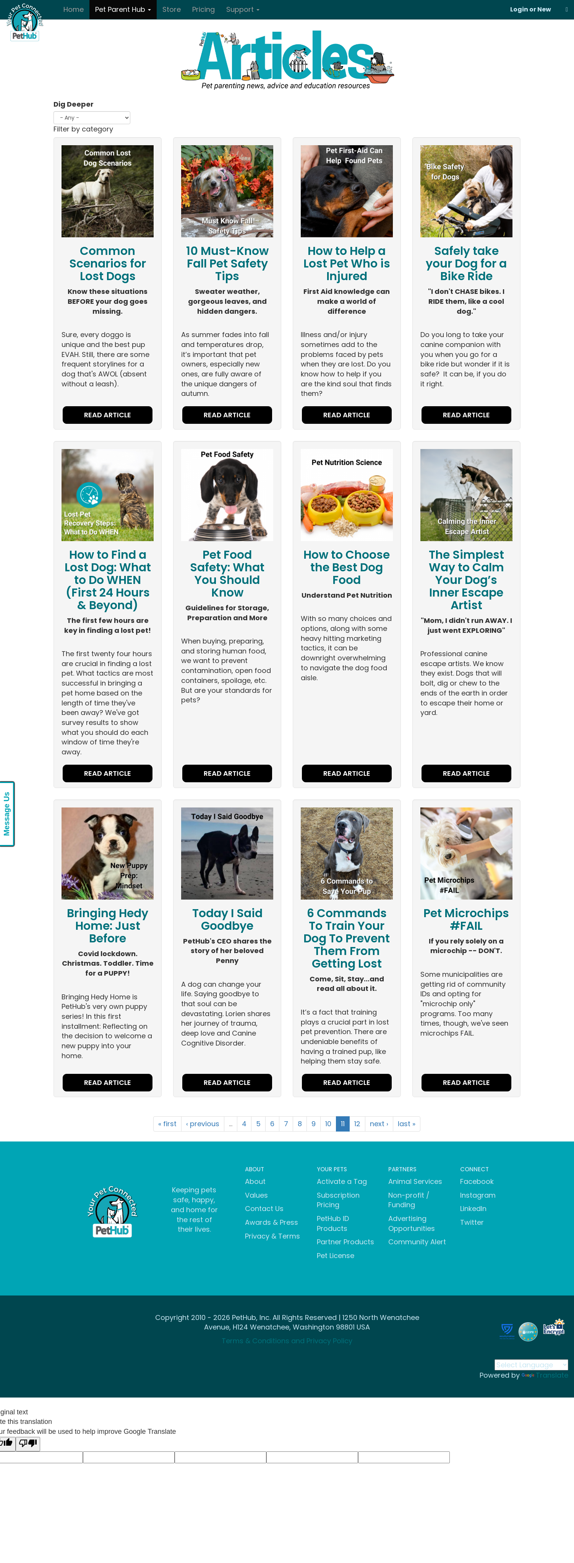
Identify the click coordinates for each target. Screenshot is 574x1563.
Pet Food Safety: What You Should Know (227, 574)
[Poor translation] (28, 1444)
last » (406, 1123)
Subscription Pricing (338, 1200)
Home (73, 9)
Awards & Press (271, 1222)
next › (379, 1123)
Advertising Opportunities (411, 1223)
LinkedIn (473, 1208)
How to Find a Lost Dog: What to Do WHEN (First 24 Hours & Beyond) (108, 580)
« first (167, 1123)
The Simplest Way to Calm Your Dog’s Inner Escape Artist (466, 580)
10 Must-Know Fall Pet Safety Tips (227, 263)
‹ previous (202, 1123)
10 (328, 1123)
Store (171, 9)
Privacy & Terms (272, 1236)
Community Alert (417, 1242)
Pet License (335, 1255)
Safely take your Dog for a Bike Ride (466, 263)
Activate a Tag (342, 1181)
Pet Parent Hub (123, 9)
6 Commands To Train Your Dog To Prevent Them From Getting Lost (346, 938)
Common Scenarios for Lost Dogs (107, 263)
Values (256, 1195)
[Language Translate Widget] (531, 1364)
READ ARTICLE (107, 415)
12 (357, 1123)
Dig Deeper (74, 104)
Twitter (472, 1222)
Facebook (477, 1181)
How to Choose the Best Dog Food (346, 567)
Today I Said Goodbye (227, 919)
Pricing (203, 9)
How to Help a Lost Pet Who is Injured (346, 263)
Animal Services (415, 1181)
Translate (545, 1375)
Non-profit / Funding (409, 1200)
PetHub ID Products (333, 1223)
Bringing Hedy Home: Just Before (107, 926)
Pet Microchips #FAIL (466, 919)
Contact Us (264, 1208)
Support (242, 9)
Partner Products (345, 1242)
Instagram (478, 1195)
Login (519, 9)
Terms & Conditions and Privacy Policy (287, 1341)
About (255, 1181)
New (544, 9)
